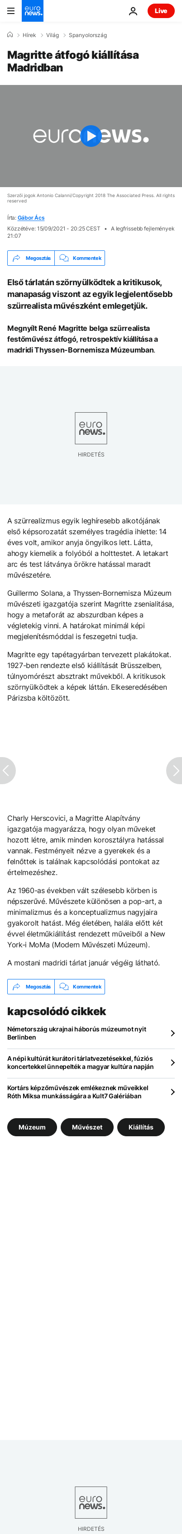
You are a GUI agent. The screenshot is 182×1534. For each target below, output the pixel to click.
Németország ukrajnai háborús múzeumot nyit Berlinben (76, 1033)
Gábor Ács (31, 217)
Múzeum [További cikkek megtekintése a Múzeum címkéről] (32, 1127)
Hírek (29, 35)
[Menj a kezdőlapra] (32, 11)
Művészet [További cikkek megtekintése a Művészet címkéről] (87, 1127)
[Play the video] (91, 136)
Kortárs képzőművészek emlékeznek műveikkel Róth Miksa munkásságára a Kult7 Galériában (77, 1092)
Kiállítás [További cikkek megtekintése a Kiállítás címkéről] (141, 1127)
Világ (52, 35)
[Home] (10, 35)
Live (161, 10)
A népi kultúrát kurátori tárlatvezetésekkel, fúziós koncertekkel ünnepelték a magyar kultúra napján (80, 1062)
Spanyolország (88, 35)
